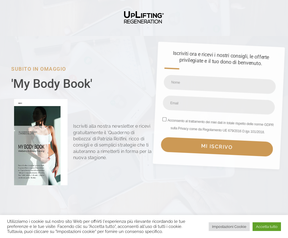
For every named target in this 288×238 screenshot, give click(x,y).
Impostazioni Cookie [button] (229, 227)
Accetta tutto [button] (267, 227)
